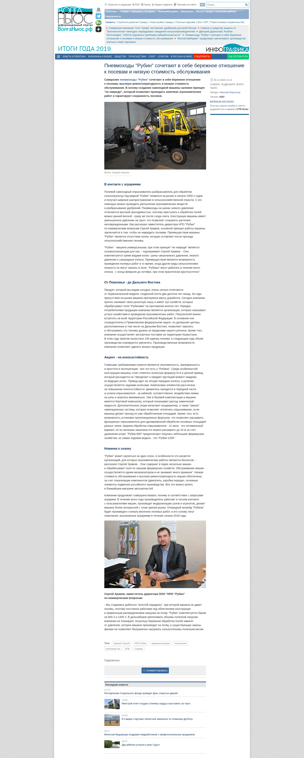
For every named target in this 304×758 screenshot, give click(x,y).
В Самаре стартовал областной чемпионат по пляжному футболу (157, 719)
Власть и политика (74, 56)
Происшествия (137, 56)
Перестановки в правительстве (227, 22)
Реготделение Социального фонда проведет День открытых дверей (141, 693)
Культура (163, 56)
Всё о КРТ (203, 22)
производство (113, 648)
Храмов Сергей (121, 643)
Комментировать (155, 670)
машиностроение (161, 643)
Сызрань (150, 11)
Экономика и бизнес (100, 56)
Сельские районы (226, 11)
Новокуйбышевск (168, 11)
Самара (124, 11)
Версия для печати (223, 101)
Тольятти (136, 11)
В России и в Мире (181, 56)
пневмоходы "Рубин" (134, 79)
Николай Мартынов (229, 92)
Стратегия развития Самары (132, 22)
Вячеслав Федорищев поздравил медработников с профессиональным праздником (149, 734)
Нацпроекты (113, 16)
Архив (146, 4)
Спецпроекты (202, 56)
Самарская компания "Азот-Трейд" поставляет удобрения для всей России (153, 28)
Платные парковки (185, 22)
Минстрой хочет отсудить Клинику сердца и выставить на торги (156, 703)
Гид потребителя (238, 56)
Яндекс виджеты (162, 4)
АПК (127, 648)
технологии (181, 643)
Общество (120, 56)
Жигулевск (187, 11)
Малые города (204, 11)
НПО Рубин (141, 643)
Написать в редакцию (117, 4)
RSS (136, 4)
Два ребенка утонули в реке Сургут (141, 744)
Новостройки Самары (161, 22)
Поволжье (111, 11)
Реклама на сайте (185, 4)
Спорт (152, 56)
